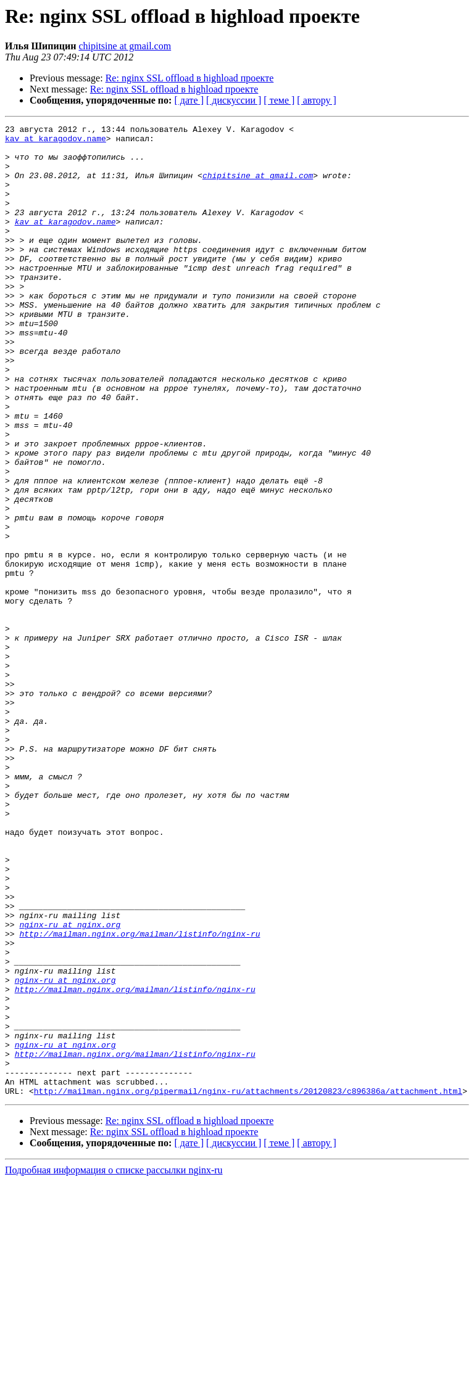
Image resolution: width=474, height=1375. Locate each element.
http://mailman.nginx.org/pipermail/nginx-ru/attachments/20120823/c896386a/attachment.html (248, 1285)
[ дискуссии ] (233, 100)
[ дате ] (189, 100)
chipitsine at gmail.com (124, 46)
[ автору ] (316, 100)
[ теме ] (279, 100)
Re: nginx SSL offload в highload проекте (190, 78)
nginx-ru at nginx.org (69, 1085)
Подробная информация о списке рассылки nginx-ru (114, 1364)
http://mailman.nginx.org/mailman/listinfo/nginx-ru (139, 1096)
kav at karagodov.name (55, 141)
